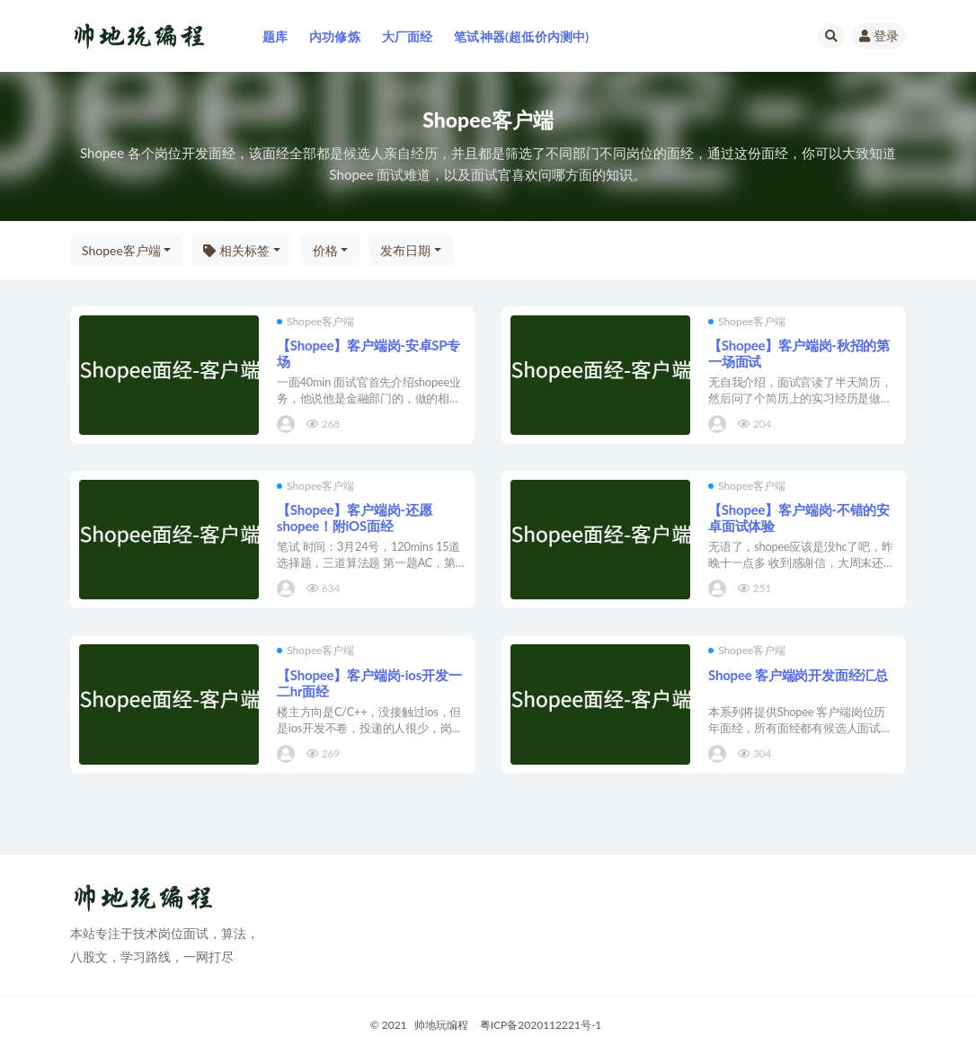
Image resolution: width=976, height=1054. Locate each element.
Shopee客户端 (121, 250)
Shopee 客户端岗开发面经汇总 (798, 675)
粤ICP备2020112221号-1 (541, 1025)
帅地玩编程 (441, 1025)
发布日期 (405, 250)
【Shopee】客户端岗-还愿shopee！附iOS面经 (354, 517)
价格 (325, 250)
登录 (879, 35)
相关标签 (236, 250)
